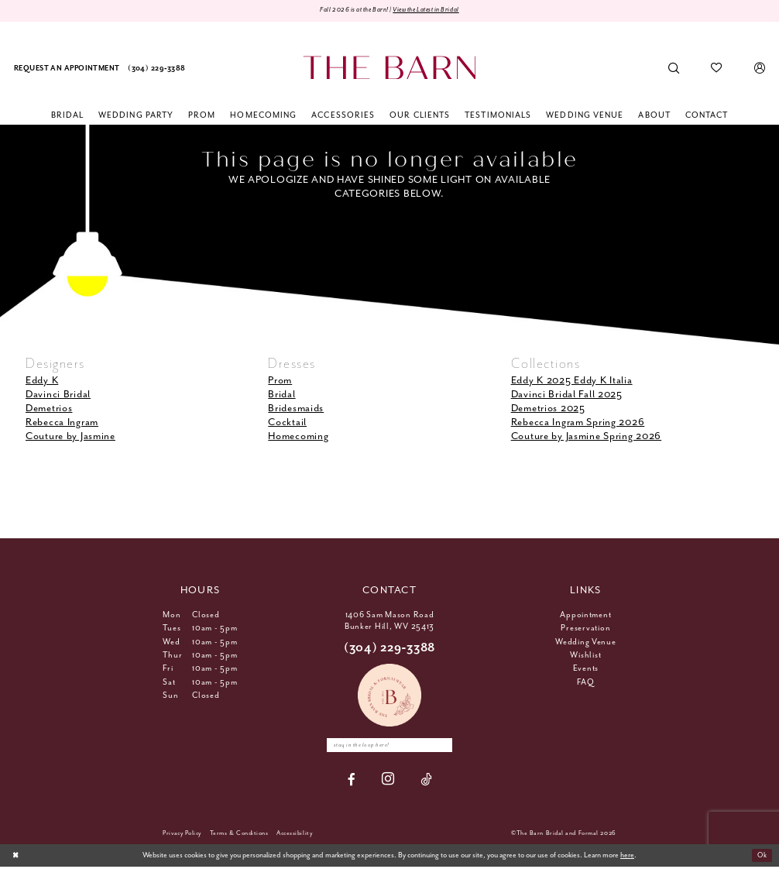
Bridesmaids (296, 409)
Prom (280, 381)
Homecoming (298, 438)
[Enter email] (389, 746)
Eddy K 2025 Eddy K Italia (572, 381)
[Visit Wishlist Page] (716, 69)
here (627, 858)
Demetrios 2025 (548, 409)
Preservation (585, 629)
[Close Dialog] (16, 857)
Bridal (281, 395)
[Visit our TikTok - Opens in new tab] (426, 781)
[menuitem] (67, 69)
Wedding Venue (585, 642)
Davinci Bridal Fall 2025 (567, 395)
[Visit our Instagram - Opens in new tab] (388, 782)
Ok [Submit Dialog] (761, 858)
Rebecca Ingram (62, 423)
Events (586, 669)
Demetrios (49, 409)
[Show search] (674, 69)
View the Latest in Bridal (433, 10)
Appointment (585, 615)
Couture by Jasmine (70, 438)
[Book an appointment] (67, 69)
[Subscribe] (447, 746)
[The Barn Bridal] (389, 68)
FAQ (585, 683)
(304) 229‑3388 (389, 648)
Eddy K (42, 381)
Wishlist (585, 656)
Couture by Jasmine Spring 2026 (586, 438)
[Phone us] (157, 69)
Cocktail (287, 423)
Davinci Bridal (58, 395)
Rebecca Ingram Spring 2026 (578, 423)
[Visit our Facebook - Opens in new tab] (352, 781)
